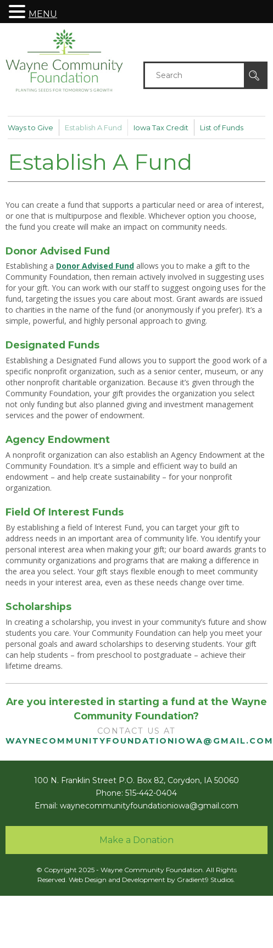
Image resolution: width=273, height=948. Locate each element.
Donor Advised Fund (95, 265)
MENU (43, 14)
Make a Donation (136, 840)
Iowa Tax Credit (160, 127)
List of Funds (221, 127)
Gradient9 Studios (205, 879)
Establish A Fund (93, 127)
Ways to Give (30, 127)
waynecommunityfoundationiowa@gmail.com (149, 806)
